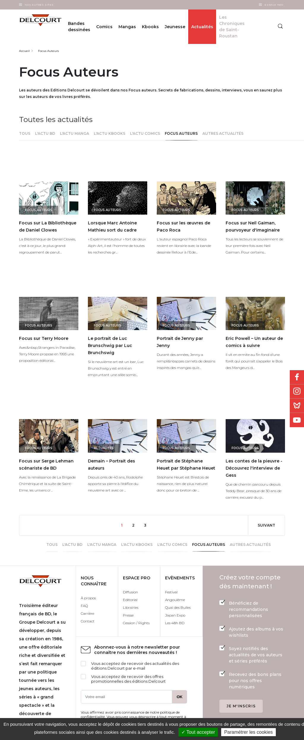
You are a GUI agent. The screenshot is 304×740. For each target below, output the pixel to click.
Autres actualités (222, 133)
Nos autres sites (39, 4)
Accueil (24, 51)
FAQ (84, 605)
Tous (24, 133)
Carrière (87, 613)
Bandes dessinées (79, 26)
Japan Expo (175, 615)
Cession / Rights (136, 623)
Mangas (127, 26)
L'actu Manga (74, 133)
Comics (104, 26)
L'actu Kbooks (109, 133)
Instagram (297, 391)
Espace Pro (274, 4)
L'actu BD (45, 133)
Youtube (297, 420)
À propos (88, 598)
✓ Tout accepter (198, 732)
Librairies (130, 607)
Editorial (130, 600)
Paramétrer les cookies (248, 732)
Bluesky (297, 406)
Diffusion (130, 592)
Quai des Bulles (178, 607)
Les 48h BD (174, 623)
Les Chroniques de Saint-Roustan (232, 27)
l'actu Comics (145, 133)
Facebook (297, 377)
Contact (87, 621)
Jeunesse (175, 26)
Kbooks (150, 26)
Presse (128, 615)
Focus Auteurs (48, 51)
